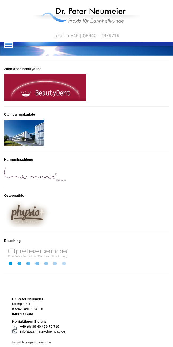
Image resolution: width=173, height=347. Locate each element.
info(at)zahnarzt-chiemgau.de (42, 331)
